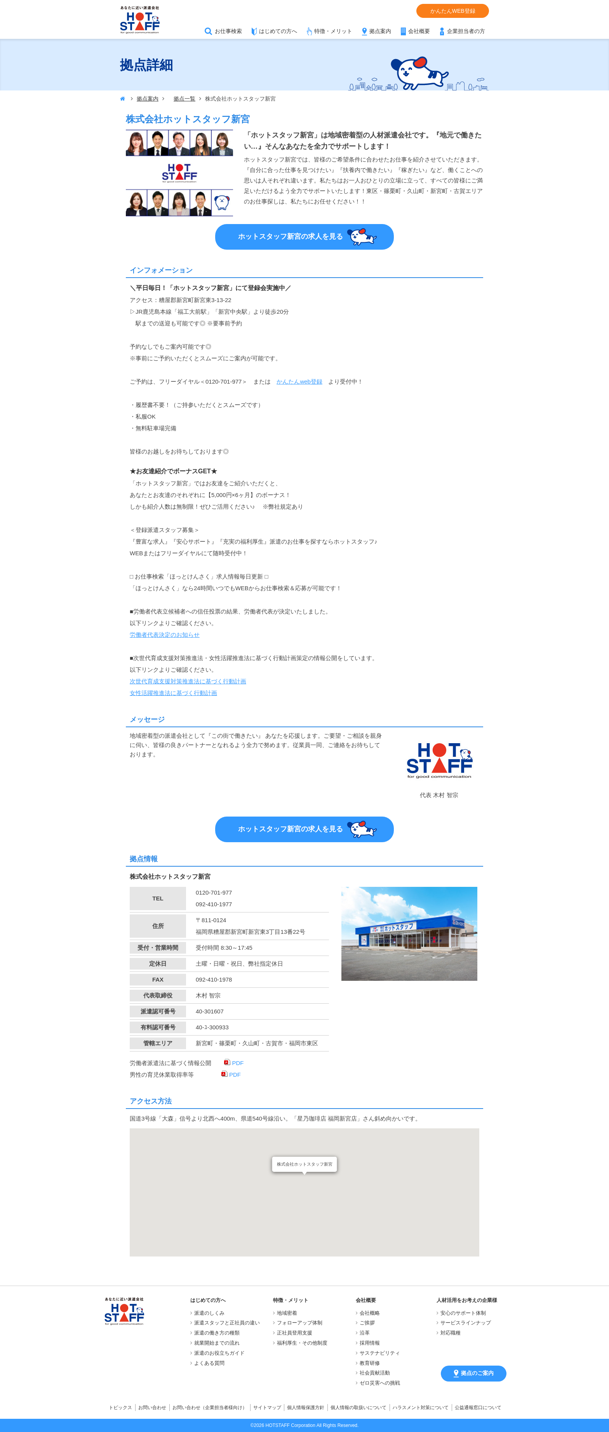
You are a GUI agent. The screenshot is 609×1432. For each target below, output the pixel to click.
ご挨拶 (367, 1323)
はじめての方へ (278, 31)
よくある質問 (209, 1363)
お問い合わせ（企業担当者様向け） (209, 1407)
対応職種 (450, 1333)
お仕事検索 (228, 31)
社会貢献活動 (375, 1373)
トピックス (120, 1407)
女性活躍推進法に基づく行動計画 (173, 693)
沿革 (365, 1333)
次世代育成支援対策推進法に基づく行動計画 (188, 681)
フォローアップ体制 (299, 1323)
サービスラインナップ (465, 1323)
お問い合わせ (152, 1407)
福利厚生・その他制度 (302, 1343)
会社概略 (370, 1313)
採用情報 (370, 1343)
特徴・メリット (333, 31)
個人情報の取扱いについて (358, 1407)
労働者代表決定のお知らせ (165, 634)
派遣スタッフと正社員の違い (227, 1323)
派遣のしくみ (209, 1313)
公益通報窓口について (478, 1407)
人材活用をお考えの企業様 (467, 1300)
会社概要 (419, 31)
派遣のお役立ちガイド (219, 1353)
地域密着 (287, 1313)
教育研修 (370, 1363)
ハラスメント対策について (421, 1407)
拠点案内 (380, 31)
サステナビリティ (380, 1353)
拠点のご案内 (474, 1373)
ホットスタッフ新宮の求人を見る (307, 237)
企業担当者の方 (466, 31)
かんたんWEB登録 (452, 11)
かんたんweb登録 (299, 381)
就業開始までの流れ (217, 1343)
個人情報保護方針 (305, 1407)
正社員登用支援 (294, 1333)
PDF (234, 1063)
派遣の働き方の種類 (217, 1333)
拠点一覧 (184, 99)
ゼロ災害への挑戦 (380, 1383)
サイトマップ (267, 1407)
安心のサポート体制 (463, 1313)
